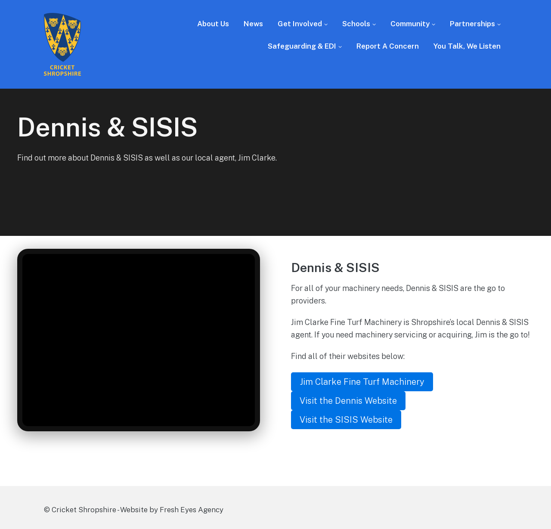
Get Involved (300, 23)
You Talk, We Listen (467, 46)
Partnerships (472, 23)
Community (410, 23)
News (253, 23)
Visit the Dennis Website (348, 401)
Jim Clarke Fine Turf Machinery (362, 382)
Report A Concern (387, 46)
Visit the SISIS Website (346, 420)
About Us (213, 23)
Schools (356, 23)
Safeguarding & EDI (302, 46)
